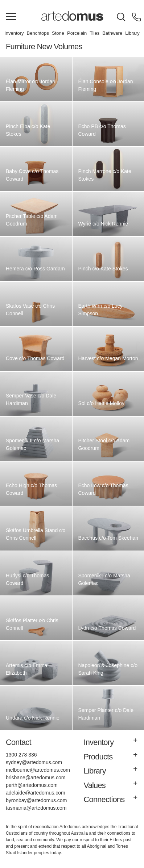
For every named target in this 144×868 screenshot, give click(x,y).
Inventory (14, 33)
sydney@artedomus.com (34, 762)
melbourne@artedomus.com (38, 770)
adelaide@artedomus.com (35, 793)
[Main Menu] (11, 17)
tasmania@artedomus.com (36, 808)
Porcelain (77, 33)
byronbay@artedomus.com (36, 800)
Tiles (94, 33)
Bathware (112, 33)
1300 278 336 (21, 755)
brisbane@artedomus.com (35, 777)
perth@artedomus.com (32, 785)
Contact (18, 742)
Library (132, 33)
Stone (58, 33)
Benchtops (38, 33)
